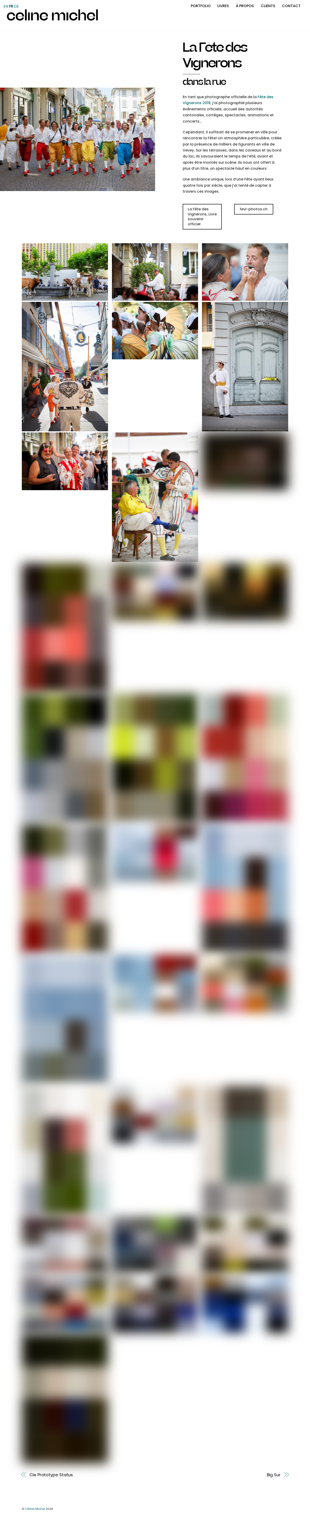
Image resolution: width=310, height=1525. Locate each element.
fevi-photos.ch (253, 209)
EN (5, 6)
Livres (223, 6)
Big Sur (274, 1475)
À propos (245, 6)
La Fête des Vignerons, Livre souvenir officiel (202, 216)
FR (11, 6)
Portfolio (201, 6)
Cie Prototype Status (51, 1475)
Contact (291, 6)
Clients (268, 6)
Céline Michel (35, 1509)
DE (16, 6)
